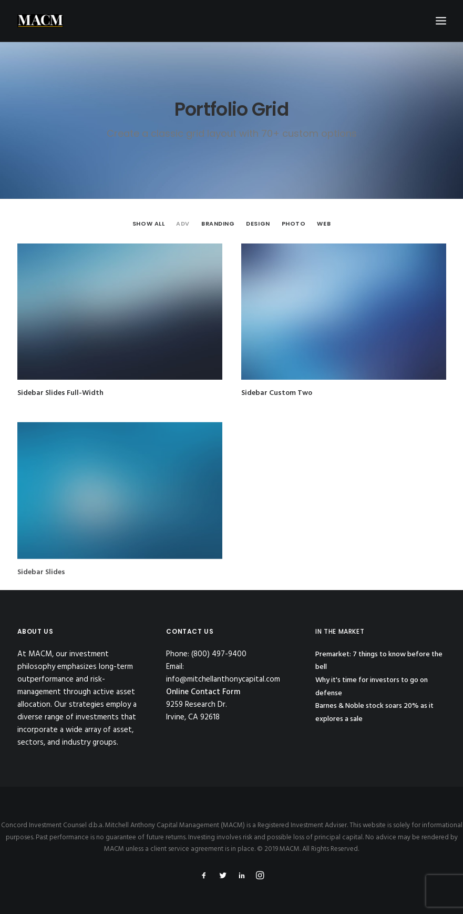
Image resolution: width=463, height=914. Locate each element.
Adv (183, 223)
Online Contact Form (203, 692)
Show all (148, 223)
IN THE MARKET (339, 631)
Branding (217, 223)
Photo (294, 223)
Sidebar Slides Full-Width (60, 393)
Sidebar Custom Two (276, 393)
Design (258, 223)
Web (324, 223)
